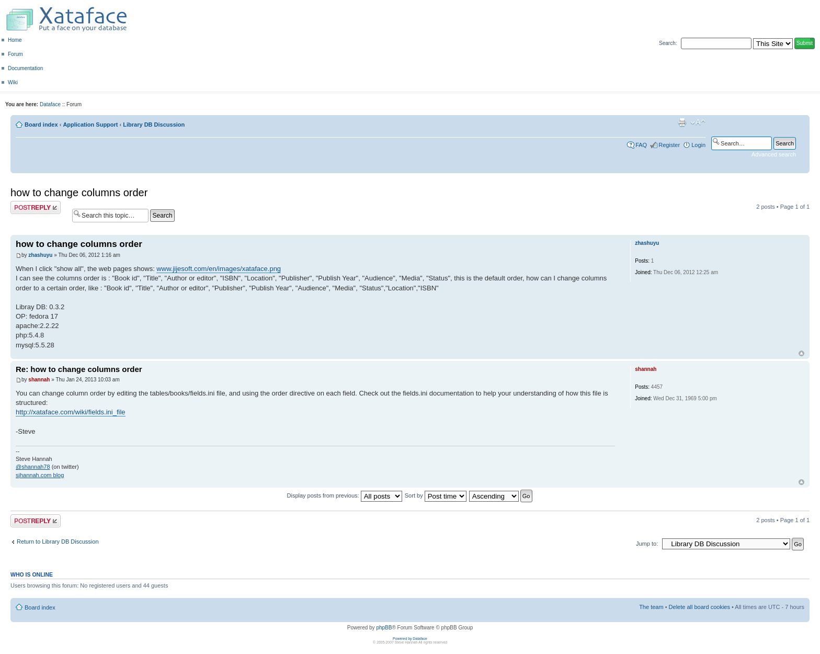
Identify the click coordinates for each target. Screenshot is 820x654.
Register (669, 145)
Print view (682, 122)
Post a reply (35, 207)
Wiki (13, 82)
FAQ (641, 145)
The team (651, 607)
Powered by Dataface (410, 638)
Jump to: (647, 543)
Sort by (435, 495)
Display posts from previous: (344, 495)
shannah (39, 379)
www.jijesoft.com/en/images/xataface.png (218, 269)
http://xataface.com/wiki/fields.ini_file (71, 412)
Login (698, 145)
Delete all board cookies (699, 607)
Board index (41, 124)
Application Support (90, 124)
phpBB (384, 627)
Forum (15, 54)
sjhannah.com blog (40, 475)
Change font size (697, 122)
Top (801, 353)
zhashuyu (40, 255)
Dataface (50, 104)
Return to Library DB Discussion (58, 541)
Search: (668, 43)
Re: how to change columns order (79, 369)
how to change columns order (78, 192)
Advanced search (773, 154)
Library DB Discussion (154, 124)
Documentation (25, 68)
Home (15, 40)
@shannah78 (33, 467)
